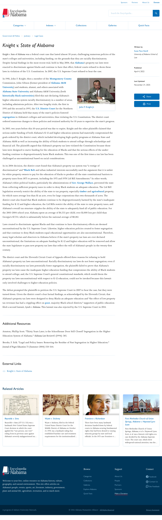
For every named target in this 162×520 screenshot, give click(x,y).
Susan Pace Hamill (141, 51)
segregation (17, 117)
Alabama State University (16, 91)
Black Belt (29, 174)
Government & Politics (12, 35)
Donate (156, 2)
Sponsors (124, 2)
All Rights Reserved (106, 515)
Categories (18, 25)
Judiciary (28, 35)
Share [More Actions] (146, 96)
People (116, 485)
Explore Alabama (90, 494)
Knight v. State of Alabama (20, 375)
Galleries (112, 25)
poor (47, 307)
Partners (135, 2)
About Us (145, 2)
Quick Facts (143, 25)
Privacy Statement (152, 515)
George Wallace (85, 187)
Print (147, 104)
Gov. (74, 187)
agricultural (98, 195)
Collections (81, 25)
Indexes (49, 25)
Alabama (79, 62)
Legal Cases (40, 35)
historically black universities (18, 95)
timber (83, 195)
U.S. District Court (53, 108)
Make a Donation (121, 498)
